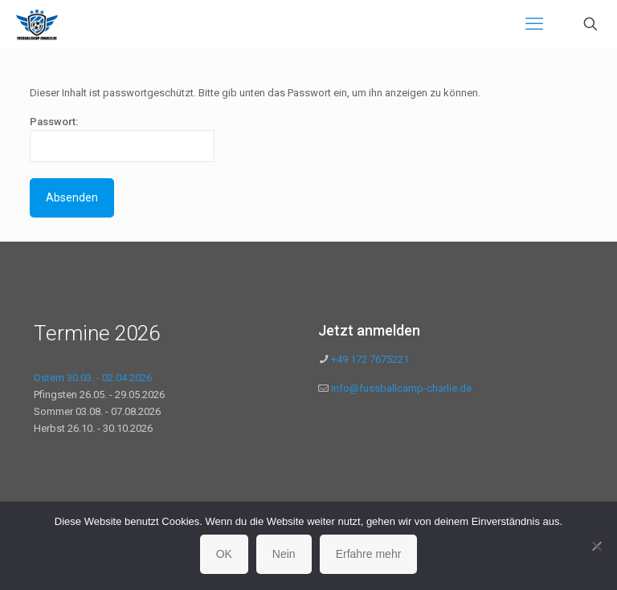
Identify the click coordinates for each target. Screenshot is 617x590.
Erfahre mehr (369, 553)
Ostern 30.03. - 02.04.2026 (93, 378)
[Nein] (597, 546)
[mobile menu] (534, 24)
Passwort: (122, 139)
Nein (284, 553)
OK (224, 553)
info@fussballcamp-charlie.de (401, 388)
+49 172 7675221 (369, 359)
